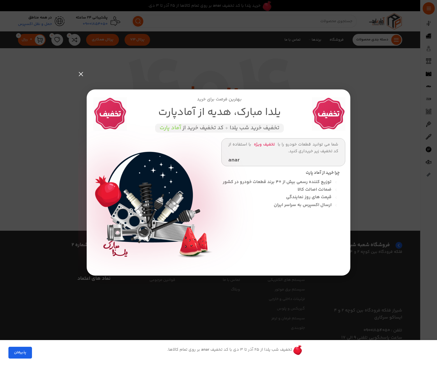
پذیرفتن (20, 352)
